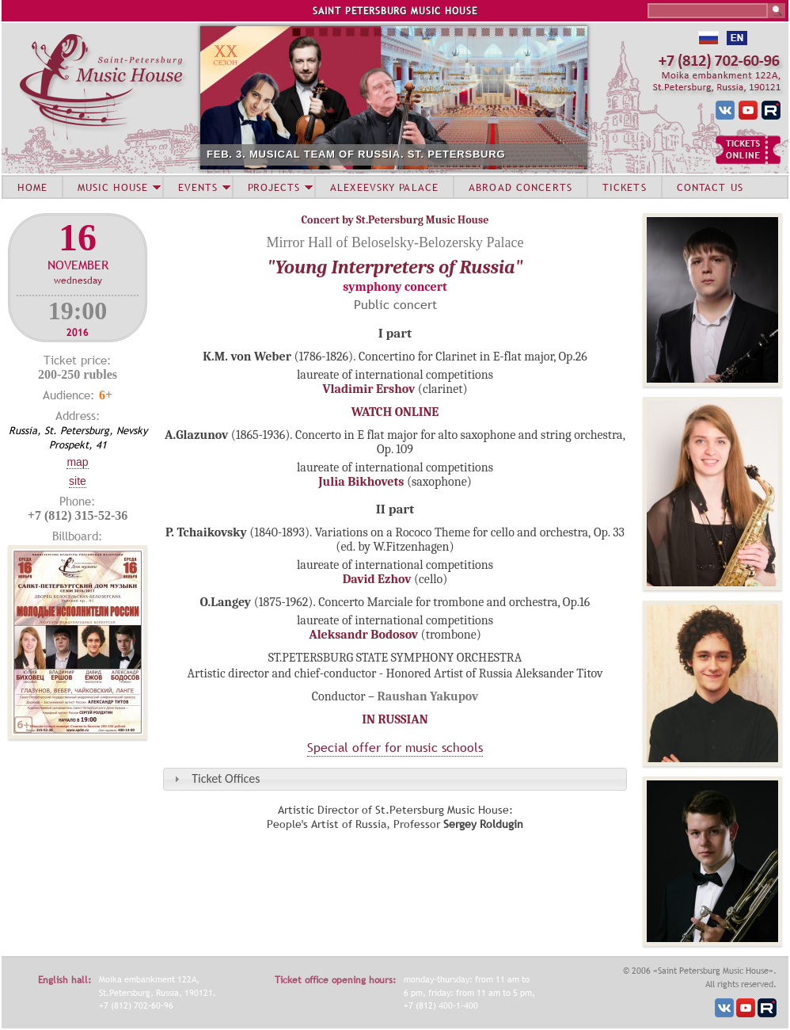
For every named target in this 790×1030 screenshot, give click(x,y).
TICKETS (624, 187)
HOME (32, 187)
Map (77, 462)
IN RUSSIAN (394, 719)
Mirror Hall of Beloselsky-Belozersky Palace (395, 242)
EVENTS (198, 187)
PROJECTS (274, 187)
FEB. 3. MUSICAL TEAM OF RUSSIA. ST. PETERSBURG (356, 154)
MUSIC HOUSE (112, 187)
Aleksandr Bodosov (363, 635)
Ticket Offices (226, 778)
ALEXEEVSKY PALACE (384, 187)
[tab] (395, 779)
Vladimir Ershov (368, 389)
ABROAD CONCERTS (520, 187)
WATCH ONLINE (395, 412)
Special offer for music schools (395, 747)
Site (77, 481)
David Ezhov (377, 579)
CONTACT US (710, 187)
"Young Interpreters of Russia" (394, 267)
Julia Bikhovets (361, 482)
